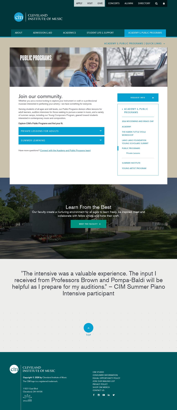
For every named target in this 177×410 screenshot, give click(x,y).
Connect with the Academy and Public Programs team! (65, 150)
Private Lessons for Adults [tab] (40, 131)
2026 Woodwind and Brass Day (138, 121)
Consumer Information (105, 375)
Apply (79, 3)
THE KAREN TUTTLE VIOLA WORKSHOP (134, 133)
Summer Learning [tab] (33, 140)
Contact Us (98, 390)
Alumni (129, 3)
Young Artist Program (134, 168)
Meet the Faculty (88, 224)
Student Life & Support (100, 32)
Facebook (94, 395)
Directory (144, 3)
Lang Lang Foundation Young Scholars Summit (135, 142)
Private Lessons (133, 153)
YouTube (104, 395)
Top (88, 329)
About (18, 32)
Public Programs (131, 148)
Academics (69, 32)
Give (100, 3)
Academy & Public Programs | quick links (133, 43)
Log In (164, 3)
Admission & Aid (42, 32)
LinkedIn (109, 395)
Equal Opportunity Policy (106, 378)
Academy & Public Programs (145, 32)
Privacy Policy (100, 384)
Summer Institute (131, 162)
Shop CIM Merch (101, 387)
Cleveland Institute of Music (32, 369)
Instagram (99, 395)
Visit (90, 3)
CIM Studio (98, 372)
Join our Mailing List (104, 381)
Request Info (138, 97)
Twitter (114, 395)
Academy (126, 126)
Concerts (114, 3)
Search (156, 3)
